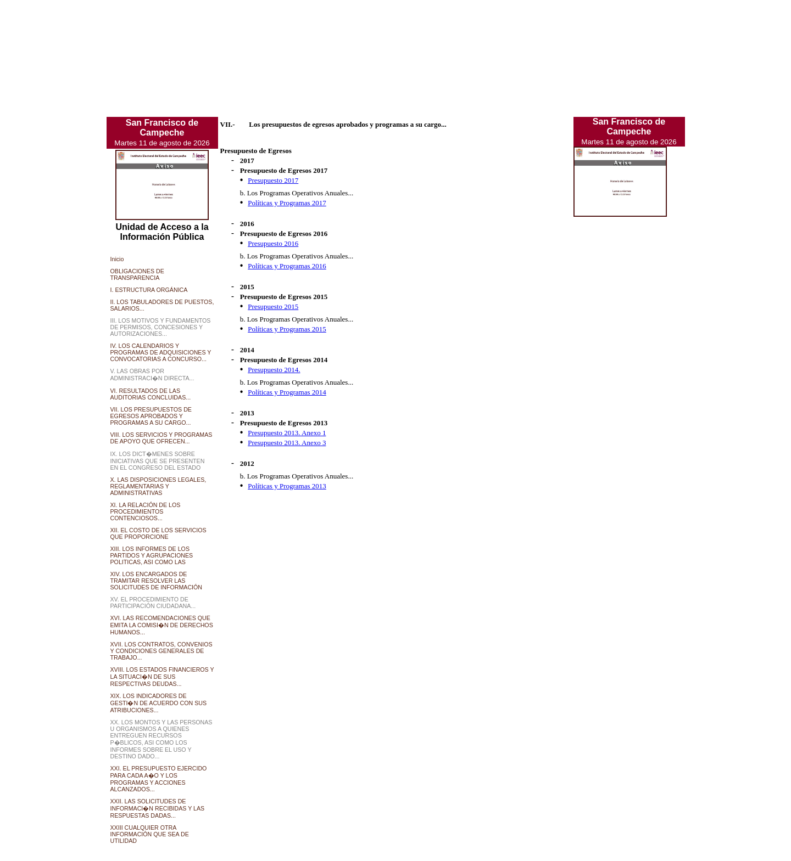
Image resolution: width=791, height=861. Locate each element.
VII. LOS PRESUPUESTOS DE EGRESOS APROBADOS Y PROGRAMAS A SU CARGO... (151, 416)
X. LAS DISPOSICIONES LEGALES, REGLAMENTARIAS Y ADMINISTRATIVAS (158, 486)
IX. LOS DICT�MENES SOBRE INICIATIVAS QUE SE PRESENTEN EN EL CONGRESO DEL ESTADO (157, 461)
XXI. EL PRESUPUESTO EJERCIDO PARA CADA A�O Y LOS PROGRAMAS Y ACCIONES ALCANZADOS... (158, 778)
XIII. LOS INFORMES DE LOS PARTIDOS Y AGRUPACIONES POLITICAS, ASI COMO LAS (151, 555)
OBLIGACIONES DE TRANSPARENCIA (137, 274)
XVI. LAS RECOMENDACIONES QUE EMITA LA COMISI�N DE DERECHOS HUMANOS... (161, 625)
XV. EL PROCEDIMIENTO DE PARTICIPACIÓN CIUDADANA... (153, 602)
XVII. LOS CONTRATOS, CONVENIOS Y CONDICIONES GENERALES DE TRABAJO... (161, 651)
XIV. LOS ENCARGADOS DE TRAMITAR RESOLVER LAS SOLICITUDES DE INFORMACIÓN (156, 580)
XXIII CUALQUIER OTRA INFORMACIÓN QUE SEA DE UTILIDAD (149, 834)
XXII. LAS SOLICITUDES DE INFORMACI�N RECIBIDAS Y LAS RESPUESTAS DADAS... (157, 808)
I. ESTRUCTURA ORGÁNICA (149, 289)
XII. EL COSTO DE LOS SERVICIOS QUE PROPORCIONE (158, 533)
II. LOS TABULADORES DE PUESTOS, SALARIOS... (162, 305)
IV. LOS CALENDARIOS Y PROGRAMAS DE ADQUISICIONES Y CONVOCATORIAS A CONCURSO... (160, 352)
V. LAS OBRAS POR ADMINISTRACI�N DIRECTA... (152, 374)
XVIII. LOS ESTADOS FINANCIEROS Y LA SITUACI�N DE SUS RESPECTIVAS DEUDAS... (162, 676)
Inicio (117, 259)
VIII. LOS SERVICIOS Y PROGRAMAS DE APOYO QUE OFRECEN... (161, 437)
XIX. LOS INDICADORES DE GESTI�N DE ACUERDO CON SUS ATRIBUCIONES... (158, 703)
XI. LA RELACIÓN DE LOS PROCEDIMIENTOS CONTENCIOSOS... (145, 511)
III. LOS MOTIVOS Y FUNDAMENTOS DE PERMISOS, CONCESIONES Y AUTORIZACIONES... (160, 327)
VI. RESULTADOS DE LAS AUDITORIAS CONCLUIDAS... (150, 394)
